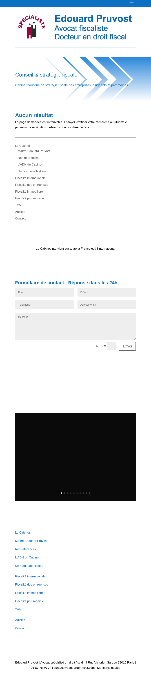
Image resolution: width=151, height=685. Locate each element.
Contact (20, 218)
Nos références (28, 158)
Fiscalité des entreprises (31, 184)
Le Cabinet (22, 145)
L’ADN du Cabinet (30, 164)
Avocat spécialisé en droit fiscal (61, 662)
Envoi (127, 346)
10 (89, 493)
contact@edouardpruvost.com (74, 667)
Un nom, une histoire (32, 171)
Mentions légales (108, 667)
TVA (18, 205)
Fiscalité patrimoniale (29, 198)
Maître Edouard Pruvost (34, 151)
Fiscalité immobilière (29, 191)
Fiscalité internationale (30, 178)
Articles (20, 212)
